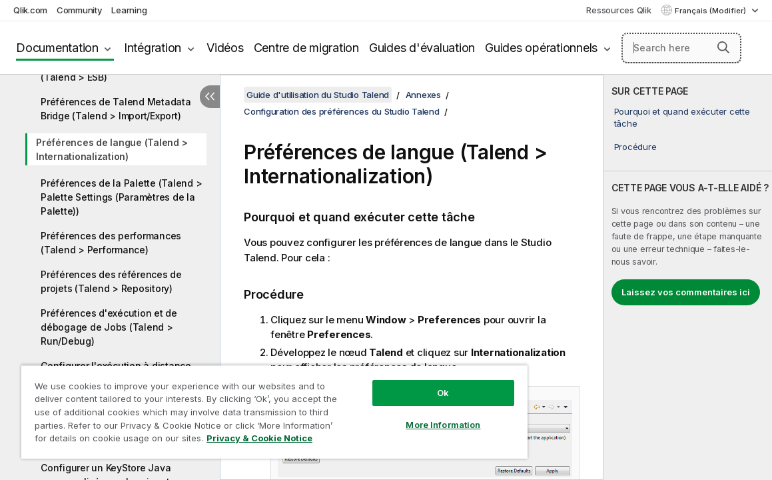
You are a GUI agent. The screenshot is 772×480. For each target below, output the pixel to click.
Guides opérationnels (541, 48)
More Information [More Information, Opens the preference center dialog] (393, 414)
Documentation (57, 48)
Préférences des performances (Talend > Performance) (111, 242)
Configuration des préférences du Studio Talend (342, 111)
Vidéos (225, 48)
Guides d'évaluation (422, 48)
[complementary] (687, 277)
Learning (129, 10)
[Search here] (681, 48)
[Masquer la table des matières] (210, 96)
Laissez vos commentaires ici (685, 292)
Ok (394, 382)
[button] (723, 47)
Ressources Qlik (618, 10)
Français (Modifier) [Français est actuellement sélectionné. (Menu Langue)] (711, 10)
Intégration (152, 48)
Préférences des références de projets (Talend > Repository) (111, 281)
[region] (245, 407)
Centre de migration (306, 48)
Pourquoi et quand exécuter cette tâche (682, 117)
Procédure (635, 146)
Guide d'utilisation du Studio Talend (317, 94)
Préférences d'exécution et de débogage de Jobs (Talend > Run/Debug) (109, 327)
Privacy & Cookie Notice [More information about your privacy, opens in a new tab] (129, 440)
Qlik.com (30, 10)
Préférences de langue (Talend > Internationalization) (111, 149)
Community (80, 10)
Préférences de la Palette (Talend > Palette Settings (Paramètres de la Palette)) (121, 197)
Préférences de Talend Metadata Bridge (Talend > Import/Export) (116, 108)
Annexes (423, 94)
